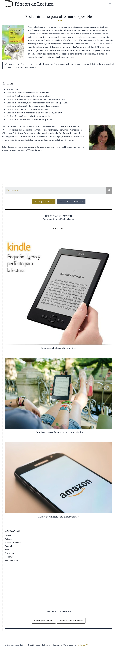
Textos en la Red (12, 560)
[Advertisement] (58, 583)
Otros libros (10, 553)
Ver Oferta (58, 228)
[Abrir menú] (110, 4)
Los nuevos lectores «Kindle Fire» (58, 348)
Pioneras (9, 557)
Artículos (9, 535)
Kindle (7, 549)
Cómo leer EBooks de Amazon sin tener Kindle (58, 432)
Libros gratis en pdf (43, 201)
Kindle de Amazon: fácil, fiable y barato (58, 516)
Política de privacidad (13, 645)
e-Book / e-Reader (13, 542)
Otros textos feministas (71, 201)
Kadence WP (83, 645)
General (58, 20)
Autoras (8, 539)
